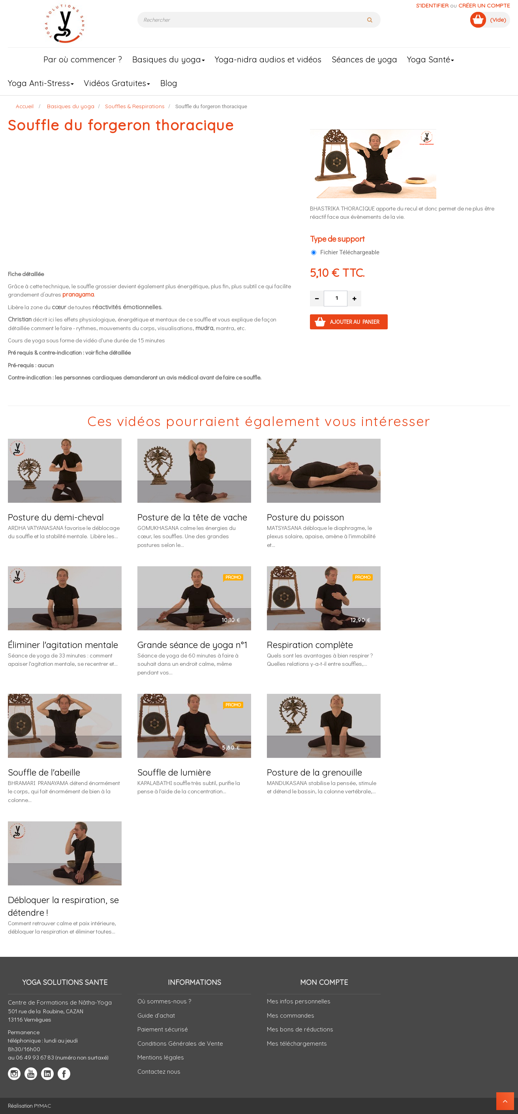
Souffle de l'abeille (44, 772)
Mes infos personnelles (298, 1001)
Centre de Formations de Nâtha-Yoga (60, 1002)
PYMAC (42, 1105)
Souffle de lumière (174, 772)
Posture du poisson (305, 517)
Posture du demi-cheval (56, 517)
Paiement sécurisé (162, 1029)
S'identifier (432, 5)
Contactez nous (158, 1071)
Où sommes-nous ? (164, 1001)
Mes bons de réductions (300, 1029)
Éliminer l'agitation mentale (63, 644)
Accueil (25, 106)
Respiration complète (310, 644)
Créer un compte (484, 5)
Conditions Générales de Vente (180, 1043)
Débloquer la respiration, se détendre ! (63, 906)
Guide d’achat (156, 1015)
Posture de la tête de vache (192, 517)
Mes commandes (290, 1015)
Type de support (338, 238)
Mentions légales (160, 1057)
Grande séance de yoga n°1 (192, 644)
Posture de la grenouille (314, 772)
